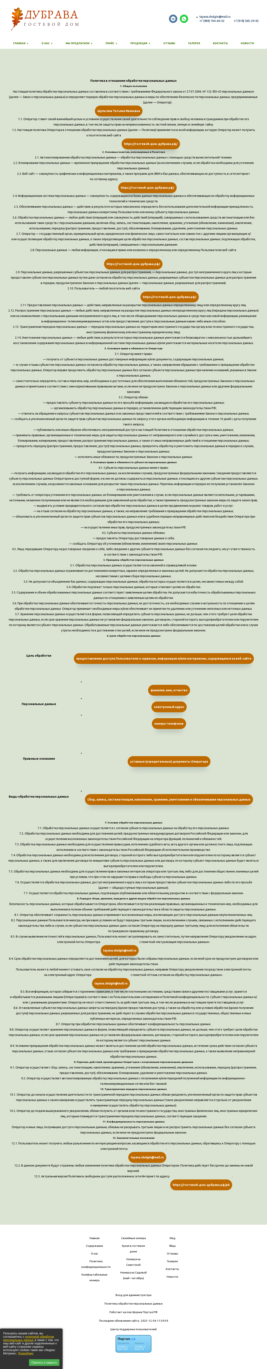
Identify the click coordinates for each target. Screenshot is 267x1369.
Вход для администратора (133, 1295)
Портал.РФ (150, 1312)
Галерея (194, 43)
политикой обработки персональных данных (28, 1338)
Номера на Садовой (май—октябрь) (133, 1275)
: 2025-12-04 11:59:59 (154, 1320)
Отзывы (169, 43)
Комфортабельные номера (94, 1277)
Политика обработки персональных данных (134, 1303)
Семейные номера (133, 1238)
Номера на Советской (133, 1261)
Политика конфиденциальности (96, 1264)
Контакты (220, 43)
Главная (94, 1238)
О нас (94, 1253)
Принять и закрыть (44, 1362)
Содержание (94, 1245)
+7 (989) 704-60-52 (211, 21)
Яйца (172, 1245)
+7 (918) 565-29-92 (246, 21)
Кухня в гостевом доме (133, 1248)
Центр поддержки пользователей (133, 1329)
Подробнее (25, 1353)
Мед (172, 1238)
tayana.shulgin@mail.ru (214, 16)
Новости (247, 43)
